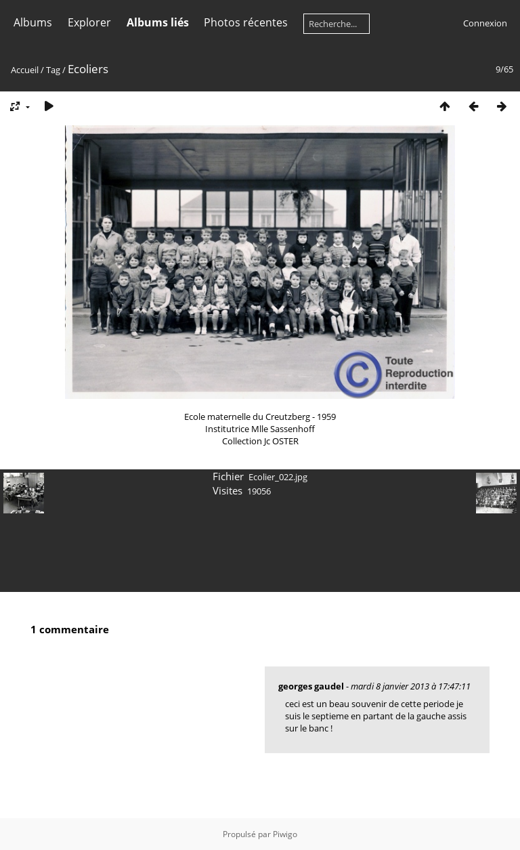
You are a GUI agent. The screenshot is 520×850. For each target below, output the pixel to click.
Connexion (485, 23)
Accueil (25, 70)
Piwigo (285, 834)
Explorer (89, 22)
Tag (53, 70)
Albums (33, 22)
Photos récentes (246, 22)
